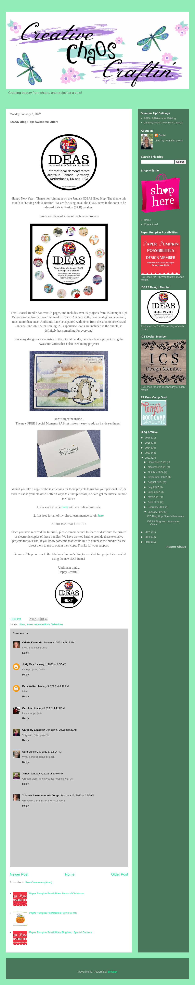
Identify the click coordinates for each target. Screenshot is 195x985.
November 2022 (157, 466)
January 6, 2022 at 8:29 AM (61, 729)
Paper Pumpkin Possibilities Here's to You (53, 912)
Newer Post (19, 874)
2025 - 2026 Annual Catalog (160, 118)
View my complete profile (169, 140)
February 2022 (156, 507)
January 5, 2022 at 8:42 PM (53, 686)
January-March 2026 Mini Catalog (163, 122)
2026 (148, 437)
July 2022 (154, 487)
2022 (148, 457)
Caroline (27, 708)
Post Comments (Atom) (39, 882)
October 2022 (156, 472)
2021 (148, 532)
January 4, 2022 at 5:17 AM (58, 642)
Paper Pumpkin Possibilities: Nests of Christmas (56, 893)
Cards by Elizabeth (33, 729)
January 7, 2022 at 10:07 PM (47, 773)
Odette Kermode (32, 642)
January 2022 (156, 511)
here (65, 507)
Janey (26, 773)
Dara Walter (29, 686)
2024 (148, 447)
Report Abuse (176, 546)
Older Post (119, 874)
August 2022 (155, 481)
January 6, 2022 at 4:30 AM (49, 708)
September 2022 (158, 477)
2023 (148, 452)
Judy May (28, 664)
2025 (148, 442)
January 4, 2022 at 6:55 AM (50, 664)
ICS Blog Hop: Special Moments (165, 516)
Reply (25, 652)
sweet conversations (38, 624)
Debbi (162, 135)
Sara (25, 751)
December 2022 (157, 462)
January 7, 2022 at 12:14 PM (45, 751)
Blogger (112, 971)
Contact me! (151, 224)
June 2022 (154, 492)
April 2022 (154, 502)
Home (70, 874)
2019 (148, 541)
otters (22, 624)
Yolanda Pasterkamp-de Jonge (40, 795)
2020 (148, 536)
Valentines (57, 624)
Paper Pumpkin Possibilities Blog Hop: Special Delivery (60, 932)
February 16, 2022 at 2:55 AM (77, 795)
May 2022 (154, 496)
